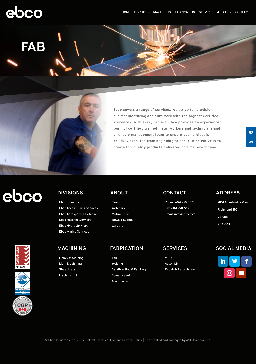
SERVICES (206, 13)
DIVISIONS (142, 13)
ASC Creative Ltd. (198, 347)
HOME (126, 13)
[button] (251, 132)
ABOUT (222, 13)
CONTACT (242, 13)
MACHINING (162, 13)
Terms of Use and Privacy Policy (119, 347)
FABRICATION (185, 13)
